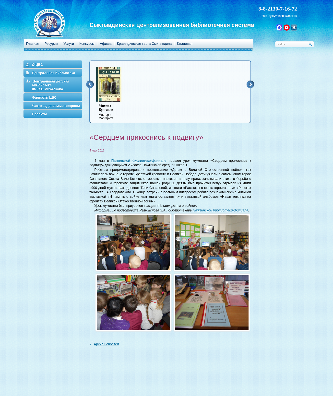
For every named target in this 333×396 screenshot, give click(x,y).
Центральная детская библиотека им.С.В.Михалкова (50, 85)
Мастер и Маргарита (112, 112)
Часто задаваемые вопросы (56, 106)
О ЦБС (37, 65)
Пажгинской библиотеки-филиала (220, 210)
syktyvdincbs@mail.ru (283, 16)
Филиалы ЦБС (44, 97)
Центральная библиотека (53, 73)
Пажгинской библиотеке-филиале (138, 161)
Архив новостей (106, 344)
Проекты (39, 114)
